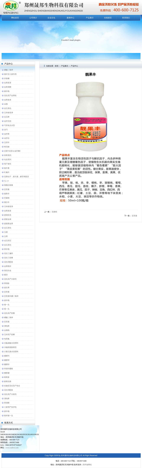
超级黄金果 (8, 224)
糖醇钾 (6, 360)
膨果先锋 (7, 381)
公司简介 (33, 18)
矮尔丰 (6, 202)
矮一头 (6, 305)
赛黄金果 (7, 219)
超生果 (6, 288)
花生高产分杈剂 (10, 394)
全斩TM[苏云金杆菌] (12, 151)
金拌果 (6, 134)
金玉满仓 (7, 108)
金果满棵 (7, 87)
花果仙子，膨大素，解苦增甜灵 (16, 177)
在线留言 (108, 18)
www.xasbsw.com (12, 448)
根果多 (6, 377)
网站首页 (15, 18)
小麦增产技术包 (10, 407)
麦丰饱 (6, 300)
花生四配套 (8, 262)
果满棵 (6, 403)
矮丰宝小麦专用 (10, 74)
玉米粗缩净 (8, 113)
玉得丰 (6, 142)
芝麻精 (6, 198)
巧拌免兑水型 (9, 125)
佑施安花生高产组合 (12, 386)
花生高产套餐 (9, 313)
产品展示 (90, 18)
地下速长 (7, 164)
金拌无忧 (7, 121)
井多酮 (6, 78)
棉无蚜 (6, 147)
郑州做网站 (87, 465)
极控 (6, 275)
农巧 (6, 130)
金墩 (6, 104)
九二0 (6, 181)
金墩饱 (6, 330)
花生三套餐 (8, 258)
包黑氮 (6, 339)
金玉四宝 (7, 241)
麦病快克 (7, 215)
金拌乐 (6, 138)
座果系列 (7, 155)
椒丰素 (6, 168)
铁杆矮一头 (8, 416)
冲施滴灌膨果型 (10, 347)
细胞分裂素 (8, 185)
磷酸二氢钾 (8, 70)
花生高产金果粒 (10, 95)
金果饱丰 (7, 266)
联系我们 (126, 18)
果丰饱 (6, 249)
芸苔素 (6, 189)
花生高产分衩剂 (10, 279)
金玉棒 (6, 117)
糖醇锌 (6, 364)
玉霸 (6, 232)
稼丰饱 (6, 91)
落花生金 (7, 270)
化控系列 (7, 160)
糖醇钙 (6, 356)
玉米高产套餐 (9, 334)
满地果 (6, 326)
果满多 (6, 283)
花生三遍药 (8, 253)
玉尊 (6, 236)
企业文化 (51, 18)
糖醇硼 (6, 373)
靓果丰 (6, 194)
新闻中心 (70, 18)
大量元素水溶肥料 (11, 352)
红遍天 (6, 172)
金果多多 (7, 83)
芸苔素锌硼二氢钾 (11, 296)
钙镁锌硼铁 (8, 369)
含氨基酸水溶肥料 (11, 343)
